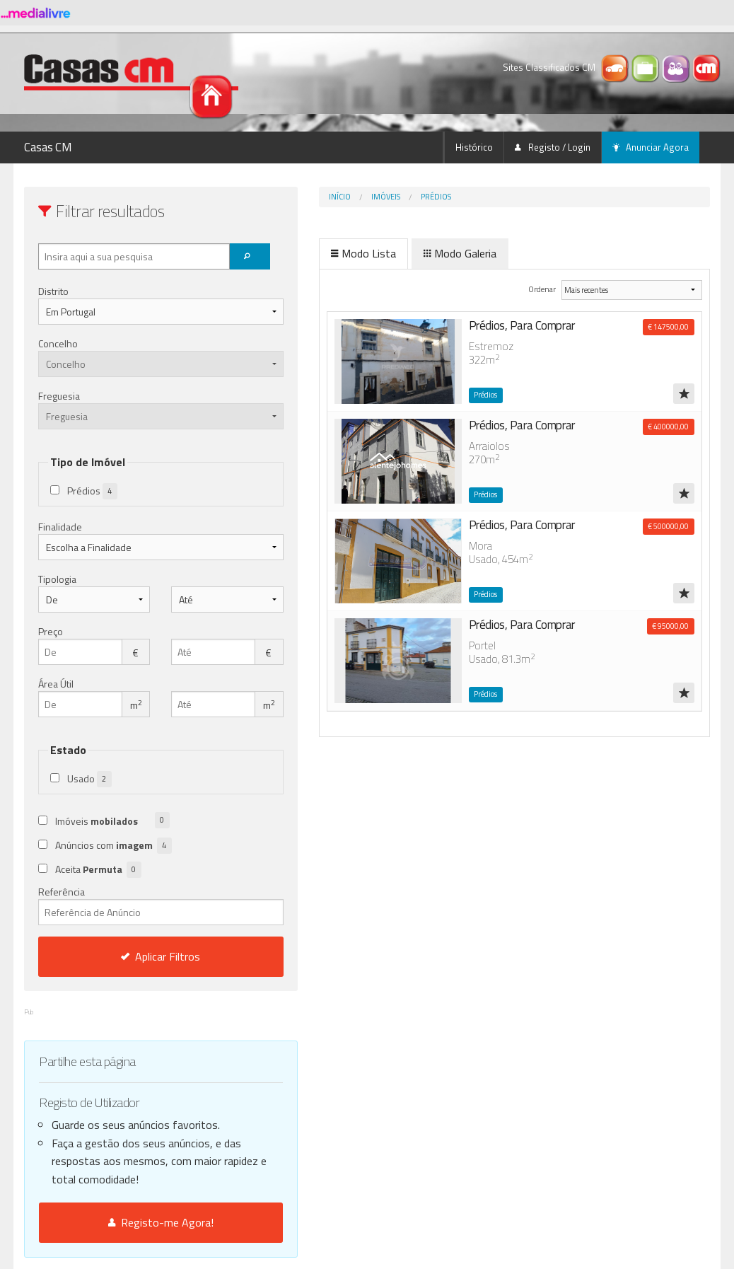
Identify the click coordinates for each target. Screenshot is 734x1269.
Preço (50, 631)
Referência (131, 904)
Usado (89, 779)
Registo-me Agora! (131, 1222)
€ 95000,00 (670, 626)
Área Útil (56, 683)
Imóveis (326, 196)
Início (280, 196)
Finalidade (60, 526)
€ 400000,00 (668, 426)
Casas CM (48, 147)
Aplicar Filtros (131, 956)
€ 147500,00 (668, 326)
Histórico (474, 147)
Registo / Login (552, 147)
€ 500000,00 (668, 526)
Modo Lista (304, 253)
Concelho (58, 343)
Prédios (376, 196)
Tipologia (57, 579)
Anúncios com (113, 846)
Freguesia (59, 395)
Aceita (98, 870)
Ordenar (520, 289)
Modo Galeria (400, 253)
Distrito (53, 291)
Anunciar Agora (650, 147)
